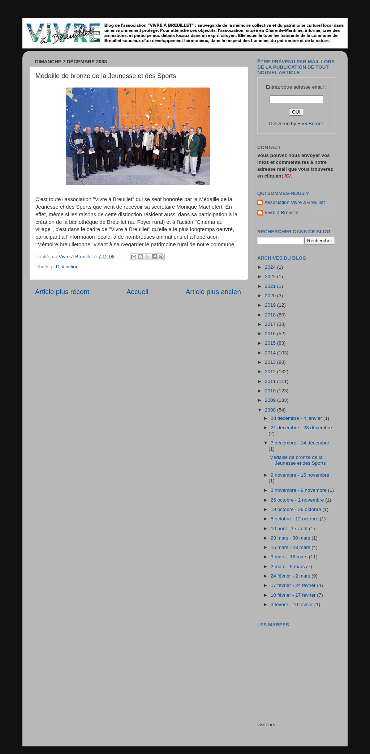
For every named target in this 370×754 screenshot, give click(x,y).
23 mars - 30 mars (291, 538)
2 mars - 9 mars (288, 566)
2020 (271, 295)
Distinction (67, 266)
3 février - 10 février (292, 604)
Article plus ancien (213, 291)
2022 (271, 276)
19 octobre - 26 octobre (296, 509)
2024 (271, 267)
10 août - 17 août (290, 528)
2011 (271, 381)
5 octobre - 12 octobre (295, 518)
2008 (271, 410)
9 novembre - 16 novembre (300, 475)
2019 (271, 305)
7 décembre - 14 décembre (300, 443)
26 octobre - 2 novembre (298, 500)
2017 (271, 324)
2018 (271, 315)
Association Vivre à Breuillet (294, 202)
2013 (271, 362)
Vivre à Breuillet (281, 212)
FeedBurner (310, 123)
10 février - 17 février (294, 595)
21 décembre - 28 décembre (301, 427)
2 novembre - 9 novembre (299, 490)
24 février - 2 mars (291, 576)
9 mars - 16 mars (290, 556)
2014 (271, 352)
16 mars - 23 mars (291, 547)
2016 (271, 333)
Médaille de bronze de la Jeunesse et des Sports (298, 460)
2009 (271, 400)
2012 (271, 371)
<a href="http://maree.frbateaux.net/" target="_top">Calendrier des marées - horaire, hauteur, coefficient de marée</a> (298, 669)
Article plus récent (62, 291)
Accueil (137, 291)
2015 (271, 343)
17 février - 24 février (294, 585)
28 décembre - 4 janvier (297, 418)
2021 (271, 286)
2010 (271, 390)
